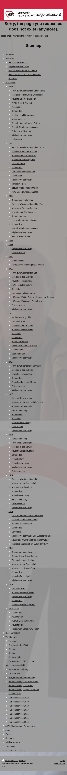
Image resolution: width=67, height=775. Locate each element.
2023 (11, 196)
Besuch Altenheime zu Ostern (25, 127)
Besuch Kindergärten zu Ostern (23, 70)
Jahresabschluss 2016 (19, 714)
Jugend (8, 730)
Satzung (12, 649)
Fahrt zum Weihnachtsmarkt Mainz (27, 515)
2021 (11, 244)
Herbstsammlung (19, 410)
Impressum (10, 746)
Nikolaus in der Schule (22, 447)
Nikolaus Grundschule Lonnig (25, 519)
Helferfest (13, 78)
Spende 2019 (15, 693)
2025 (11, 87)
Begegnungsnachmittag (22, 200)
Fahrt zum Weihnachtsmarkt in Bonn (28, 147)
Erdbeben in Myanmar (22, 131)
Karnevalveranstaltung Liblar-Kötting (28, 265)
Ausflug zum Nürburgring (23, 115)
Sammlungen (18, 350)
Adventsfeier (17, 617)
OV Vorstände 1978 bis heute (22, 661)
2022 (11, 240)
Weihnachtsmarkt (19, 321)
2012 (11, 548)
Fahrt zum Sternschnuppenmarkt (26, 366)
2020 (11, 256)
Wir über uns (11, 637)
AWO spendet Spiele (21, 236)
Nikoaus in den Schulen (22, 325)
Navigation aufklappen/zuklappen (33, 4)
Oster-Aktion (17, 426)
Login (62, 760)
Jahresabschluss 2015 (19, 718)
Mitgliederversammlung (19, 66)
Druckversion (10, 760)
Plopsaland (17, 107)
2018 (11, 313)
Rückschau (10, 83)
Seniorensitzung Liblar (22, 317)
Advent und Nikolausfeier (23, 451)
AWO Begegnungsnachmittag (25, 192)
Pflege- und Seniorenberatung (22, 677)
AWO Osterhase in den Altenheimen (25, 74)
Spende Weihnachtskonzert (24, 552)
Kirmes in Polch (19, 184)
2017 (11, 362)
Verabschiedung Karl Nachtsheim (23, 681)
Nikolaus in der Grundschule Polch (27, 402)
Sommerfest (17, 111)
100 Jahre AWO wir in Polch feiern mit (29, 301)
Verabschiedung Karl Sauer (21, 685)
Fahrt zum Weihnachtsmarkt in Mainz (28, 91)
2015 (11, 435)
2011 (11, 584)
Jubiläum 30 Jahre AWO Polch (25, 629)
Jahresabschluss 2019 (19, 702)
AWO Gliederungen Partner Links (20, 726)
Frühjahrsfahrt (18, 459)
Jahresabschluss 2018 (19, 706)
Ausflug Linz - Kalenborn (23, 621)
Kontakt (12, 653)
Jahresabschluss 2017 (19, 710)
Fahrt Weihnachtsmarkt (22, 398)
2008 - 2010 (14, 609)
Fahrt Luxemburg (19, 499)
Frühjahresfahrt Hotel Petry (24, 382)
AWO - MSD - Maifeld (15, 665)
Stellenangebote (12, 633)
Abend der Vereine (20, 341)
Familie (8, 734)
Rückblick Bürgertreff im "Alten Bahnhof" (30, 544)
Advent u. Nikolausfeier (22, 281)
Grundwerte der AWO (18, 645)
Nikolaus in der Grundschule (24, 483)
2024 (11, 143)
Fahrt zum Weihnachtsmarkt (24, 273)
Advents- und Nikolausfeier (24, 99)
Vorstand (12, 641)
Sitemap (22, 760)
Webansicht (59, 763)
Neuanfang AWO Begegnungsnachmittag (30, 540)
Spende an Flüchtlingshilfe (23, 159)
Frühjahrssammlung (21, 463)
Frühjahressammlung (21, 422)
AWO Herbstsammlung (22, 285)
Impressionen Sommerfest (23, 293)
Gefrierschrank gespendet (23, 172)
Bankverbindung (16, 657)
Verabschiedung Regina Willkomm (24, 689)
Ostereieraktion (18, 252)
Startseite (9, 54)
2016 (11, 394)
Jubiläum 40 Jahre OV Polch (24, 346)
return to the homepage (37, 36)
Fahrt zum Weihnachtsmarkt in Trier (28, 204)
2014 (11, 475)
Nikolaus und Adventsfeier (23, 568)
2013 (11, 511)
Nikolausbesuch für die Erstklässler (27, 95)
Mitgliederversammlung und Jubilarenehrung (32, 536)
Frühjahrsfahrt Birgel (21, 576)
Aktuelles (9, 58)
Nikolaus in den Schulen (22, 277)
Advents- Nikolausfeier (22, 524)
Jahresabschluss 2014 (19, 722)
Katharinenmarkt (19, 216)
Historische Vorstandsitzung (24, 220)
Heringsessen (18, 261)
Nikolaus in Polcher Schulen (24, 151)
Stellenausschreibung (18, 669)
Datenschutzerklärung (15, 750)
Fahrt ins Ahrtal (18, 163)
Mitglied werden (12, 742)
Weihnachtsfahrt (19, 588)
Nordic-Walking (18, 119)
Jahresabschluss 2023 (19, 698)
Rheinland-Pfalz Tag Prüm (23, 604)
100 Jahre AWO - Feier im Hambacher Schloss (33, 297)
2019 (11, 269)
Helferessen (17, 139)
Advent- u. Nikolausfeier (22, 329)
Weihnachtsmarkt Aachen (23, 560)
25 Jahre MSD (15, 673)
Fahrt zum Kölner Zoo (18, 62)
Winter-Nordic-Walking (22, 103)
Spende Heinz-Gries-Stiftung (24, 556)
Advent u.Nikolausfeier (22, 487)
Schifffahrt (16, 289)
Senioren (9, 738)
